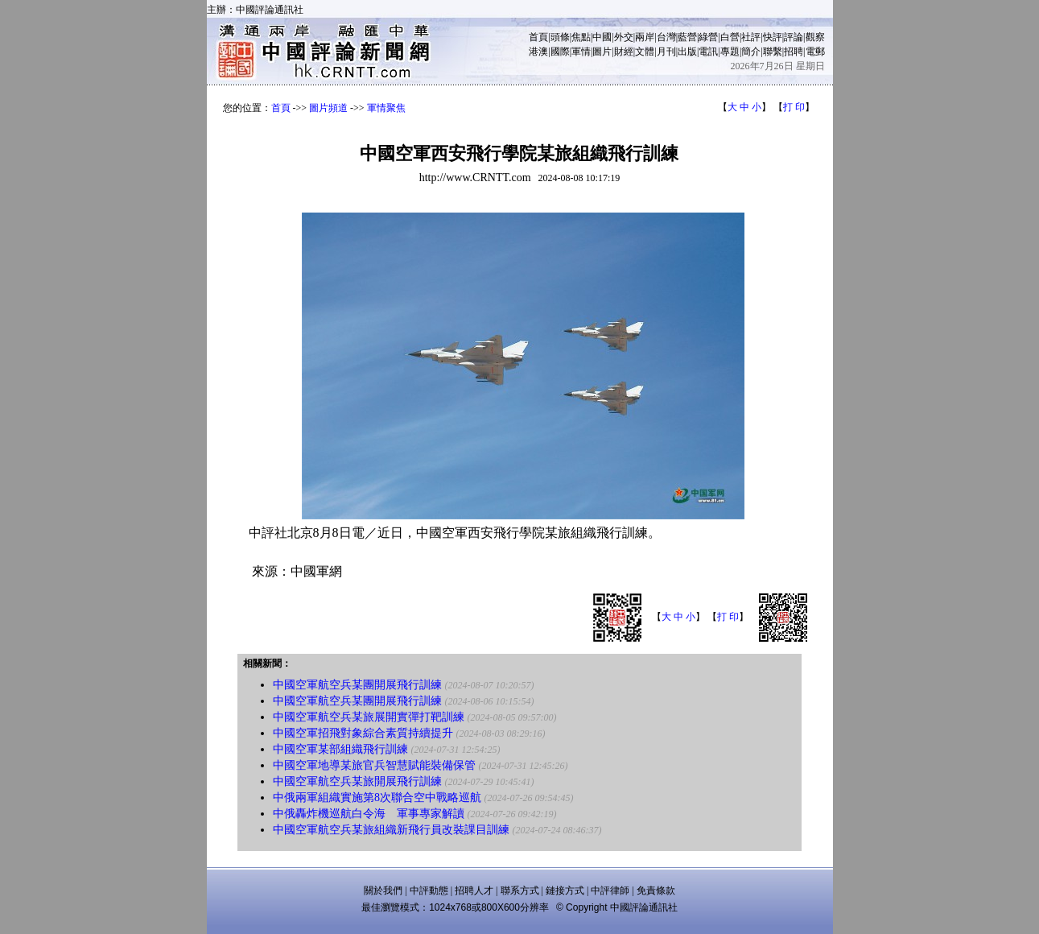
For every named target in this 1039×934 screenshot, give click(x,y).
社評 (751, 37)
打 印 (794, 107)
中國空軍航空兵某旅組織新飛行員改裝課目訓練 (391, 830)
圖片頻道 (328, 108)
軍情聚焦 (386, 108)
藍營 (687, 37)
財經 (623, 51)
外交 (623, 37)
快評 (772, 37)
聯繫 (772, 51)
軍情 (581, 51)
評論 (793, 37)
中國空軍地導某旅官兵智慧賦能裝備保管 (374, 765)
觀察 (815, 37)
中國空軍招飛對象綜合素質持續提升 (363, 733)
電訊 (708, 51)
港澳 (538, 51)
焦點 (581, 37)
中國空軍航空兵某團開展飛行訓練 (357, 685)
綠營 (708, 37)
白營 (730, 37)
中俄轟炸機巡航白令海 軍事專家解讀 (368, 814)
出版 (687, 51)
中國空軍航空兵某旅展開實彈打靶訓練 (368, 717)
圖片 (602, 51)
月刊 (666, 51)
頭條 (560, 37)
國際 (560, 51)
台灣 (666, 37)
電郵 (815, 51)
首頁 (538, 37)
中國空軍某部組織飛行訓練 (340, 749)
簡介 (751, 51)
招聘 (793, 51)
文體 (644, 51)
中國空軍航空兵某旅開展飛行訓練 (357, 781)
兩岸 (644, 37)
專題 (730, 51)
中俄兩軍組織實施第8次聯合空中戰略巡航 (377, 797)
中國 (602, 37)
